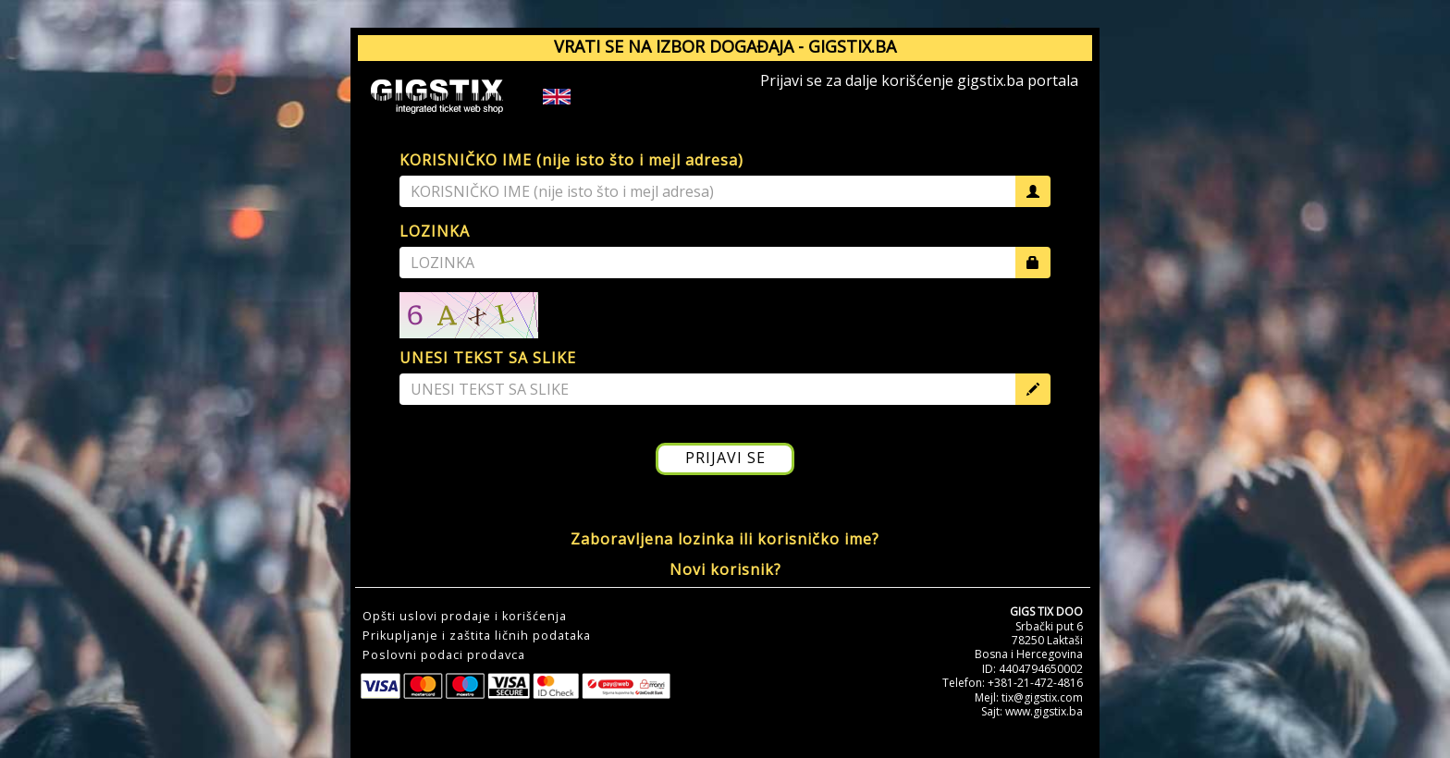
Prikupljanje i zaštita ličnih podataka (476, 636)
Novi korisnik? (725, 569)
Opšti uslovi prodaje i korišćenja (464, 616)
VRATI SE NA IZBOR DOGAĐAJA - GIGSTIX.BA (725, 46)
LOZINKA (434, 231)
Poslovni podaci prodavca (443, 655)
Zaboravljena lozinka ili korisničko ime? (725, 539)
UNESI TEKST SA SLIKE (487, 358)
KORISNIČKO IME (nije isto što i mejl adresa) (571, 160)
